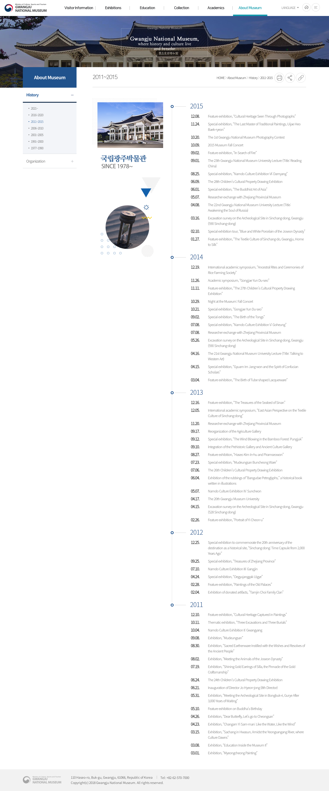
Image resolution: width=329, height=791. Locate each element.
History (253, 77)
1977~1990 (37, 148)
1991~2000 (37, 141)
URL (301, 78)
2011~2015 (37, 121)
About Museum (236, 77)
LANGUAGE (288, 7)
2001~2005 (37, 134)
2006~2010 (37, 128)
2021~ (34, 108)
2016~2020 (37, 115)
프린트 (279, 78)
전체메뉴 (316, 7)
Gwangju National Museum (26, 8)
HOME (306, 7)
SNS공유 (290, 78)
